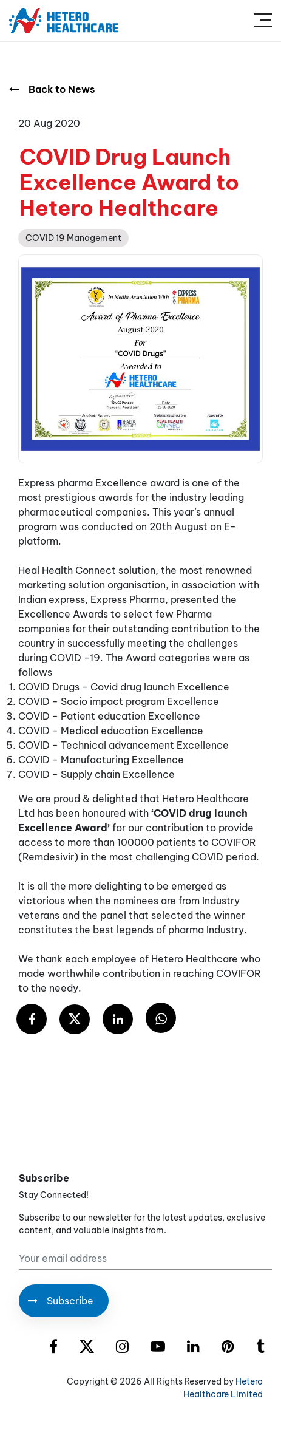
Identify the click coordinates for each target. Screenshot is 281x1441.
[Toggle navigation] (263, 20)
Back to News (52, 89)
